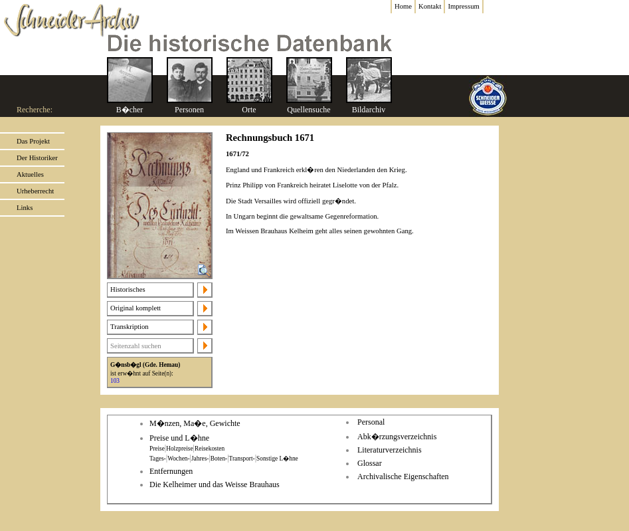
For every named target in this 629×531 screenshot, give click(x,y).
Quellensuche (308, 109)
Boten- (219, 458)
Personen (189, 109)
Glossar (369, 463)
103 (115, 380)
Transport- (242, 458)
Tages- (157, 458)
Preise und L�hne (179, 438)
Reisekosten (210, 448)
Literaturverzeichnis (389, 450)
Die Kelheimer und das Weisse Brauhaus (214, 484)
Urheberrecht (35, 191)
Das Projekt (33, 141)
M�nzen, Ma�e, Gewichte (194, 423)
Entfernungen (171, 471)
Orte (249, 109)
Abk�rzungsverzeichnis (396, 436)
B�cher (129, 109)
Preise (157, 448)
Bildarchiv (369, 109)
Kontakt (429, 6)
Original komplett (135, 308)
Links (25, 207)
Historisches (127, 289)
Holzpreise (179, 448)
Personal (371, 422)
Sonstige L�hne (277, 458)
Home (403, 6)
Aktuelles (30, 174)
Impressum (463, 6)
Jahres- (200, 458)
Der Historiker (37, 157)
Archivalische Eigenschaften (403, 476)
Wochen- (178, 458)
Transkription (129, 326)
